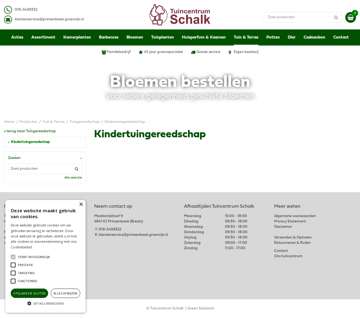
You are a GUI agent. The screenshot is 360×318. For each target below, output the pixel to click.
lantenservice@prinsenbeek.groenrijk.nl (50, 19)
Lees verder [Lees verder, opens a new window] (43, 247)
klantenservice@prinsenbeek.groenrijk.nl (133, 235)
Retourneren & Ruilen (292, 243)
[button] (34, 257)
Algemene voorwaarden (295, 216)
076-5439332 (109, 229)
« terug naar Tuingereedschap (30, 131)
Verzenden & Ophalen (293, 237)
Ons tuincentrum (288, 256)
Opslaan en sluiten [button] (29, 293)
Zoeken (14, 158)
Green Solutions (200, 308)
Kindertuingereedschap (30, 142)
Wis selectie (73, 177)
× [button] (81, 205)
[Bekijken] (350, 17)
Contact (281, 251)
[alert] (45, 256)
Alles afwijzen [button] (65, 293)
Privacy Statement (290, 221)
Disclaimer (283, 227)
